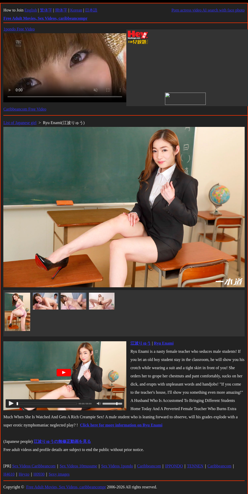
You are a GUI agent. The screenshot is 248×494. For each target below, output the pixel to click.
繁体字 (46, 10)
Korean (76, 10)
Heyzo (24, 474)
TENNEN (195, 466)
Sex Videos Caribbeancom (33, 466)
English (30, 10)
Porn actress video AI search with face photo (208, 10)
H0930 (39, 474)
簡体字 (61, 10)
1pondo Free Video (19, 29)
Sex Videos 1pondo (117, 466)
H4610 (9, 474)
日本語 (91, 10)
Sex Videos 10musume (78, 466)
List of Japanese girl (19, 122)
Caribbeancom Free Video (24, 109)
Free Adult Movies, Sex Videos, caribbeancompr (66, 487)
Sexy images (59, 474)
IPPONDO (174, 466)
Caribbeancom (149, 466)
